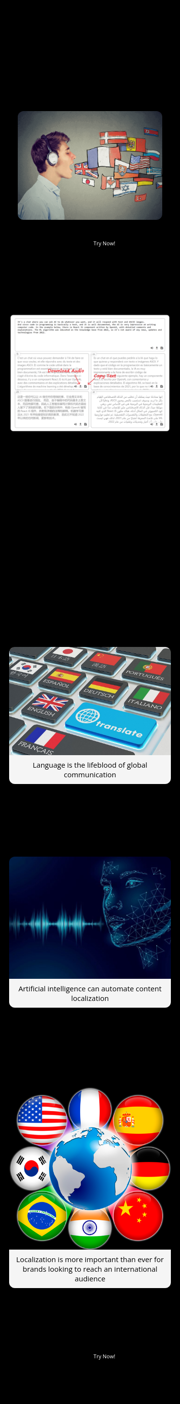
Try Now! (104, 243)
